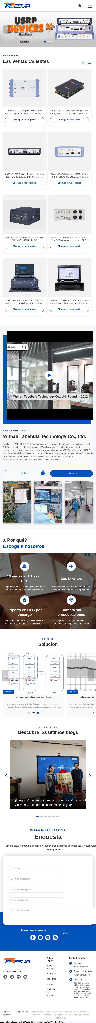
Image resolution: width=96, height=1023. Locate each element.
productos (51, 974)
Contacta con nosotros (51, 992)
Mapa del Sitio (22, 1012)
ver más (87, 63)
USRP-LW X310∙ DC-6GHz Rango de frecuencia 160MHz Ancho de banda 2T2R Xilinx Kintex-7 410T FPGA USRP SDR (24, 175)
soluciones (51, 979)
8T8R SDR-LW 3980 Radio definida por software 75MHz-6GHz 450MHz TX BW (24, 238)
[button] (45, 42)
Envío (65, 933)
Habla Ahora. (71, 473)
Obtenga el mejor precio (24, 120)
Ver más (33, 713)
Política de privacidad (7, 1013)
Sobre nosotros (50, 967)
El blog (50, 984)
